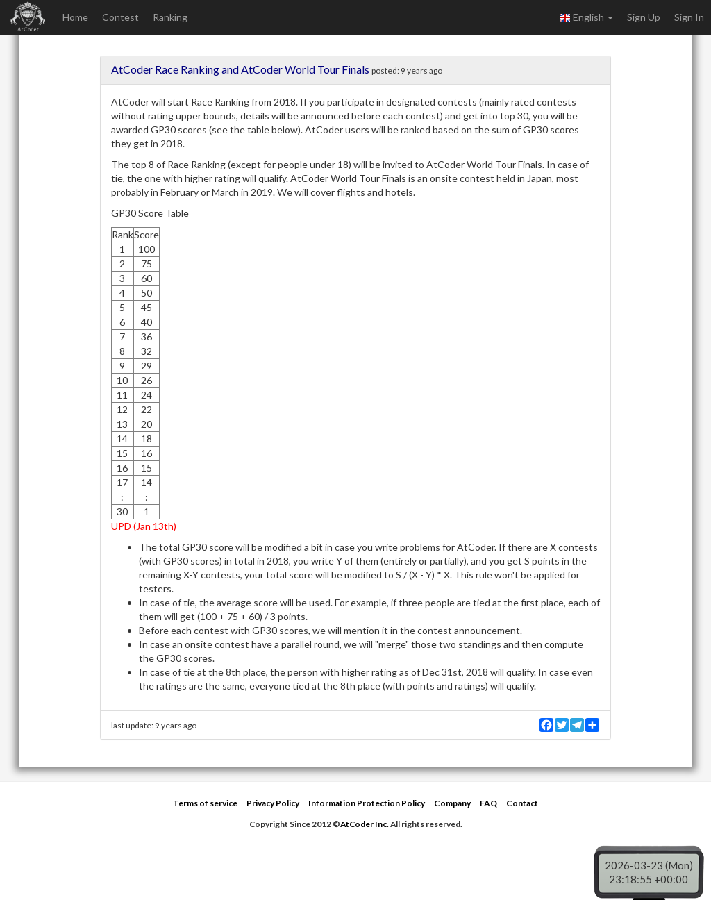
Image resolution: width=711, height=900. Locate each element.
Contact (522, 803)
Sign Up (643, 17)
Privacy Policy (272, 803)
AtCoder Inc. (364, 824)
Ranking (170, 17)
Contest (120, 17)
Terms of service (205, 803)
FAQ (488, 803)
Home (75, 17)
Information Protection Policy (366, 803)
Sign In (689, 17)
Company (452, 803)
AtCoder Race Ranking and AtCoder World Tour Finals (240, 69)
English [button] (586, 17)
